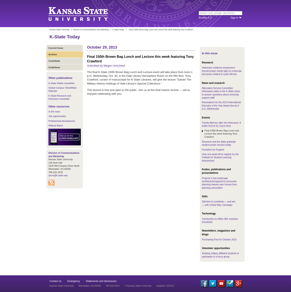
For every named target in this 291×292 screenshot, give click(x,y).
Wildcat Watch (55, 125)
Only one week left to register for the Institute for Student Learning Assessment (220, 157)
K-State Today (118, 30)
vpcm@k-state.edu (58, 175)
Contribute (54, 61)
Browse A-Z (205, 17)
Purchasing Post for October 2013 (219, 239)
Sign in (234, 17)
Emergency (73, 281)
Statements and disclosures (101, 281)
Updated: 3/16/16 (165, 285)
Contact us (55, 281)
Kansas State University (83, 13)
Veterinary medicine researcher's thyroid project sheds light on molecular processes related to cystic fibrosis (222, 70)
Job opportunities (57, 116)
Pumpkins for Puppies (213, 149)
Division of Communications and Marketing (91, 30)
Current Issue (55, 48)
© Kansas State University (138, 285)
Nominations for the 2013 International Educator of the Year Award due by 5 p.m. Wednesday (221, 105)
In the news (54, 111)
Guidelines (54, 67)
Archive (52, 54)
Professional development (61, 121)
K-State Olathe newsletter (61, 83)
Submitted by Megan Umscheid (106, 65)
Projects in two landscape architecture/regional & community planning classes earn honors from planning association (219, 183)
